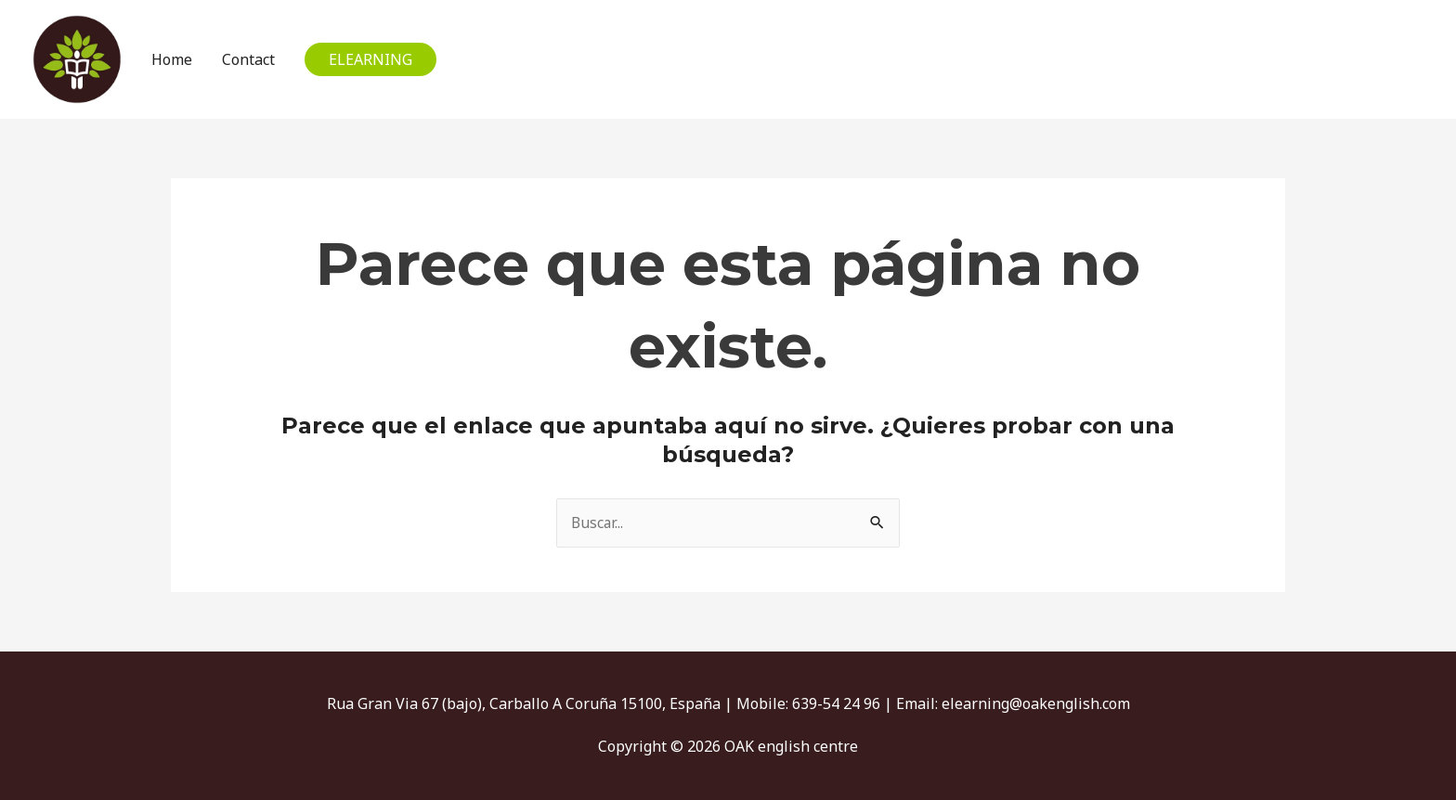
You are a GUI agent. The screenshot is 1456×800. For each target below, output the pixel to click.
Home (170, 59)
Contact (246, 59)
